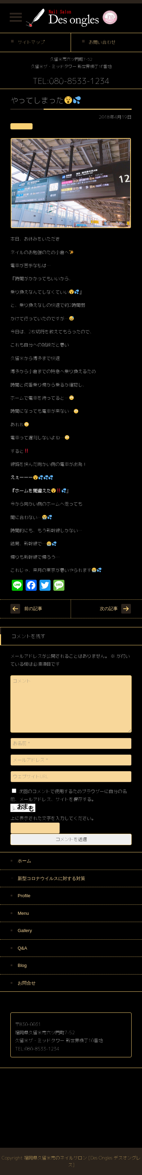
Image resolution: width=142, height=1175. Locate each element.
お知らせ (21, 126)
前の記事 (33, 608)
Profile (24, 895)
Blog (22, 965)
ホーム (24, 860)
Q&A (22, 948)
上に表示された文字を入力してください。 (53, 818)
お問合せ (27, 983)
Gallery (25, 930)
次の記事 (109, 608)
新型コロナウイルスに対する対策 (51, 878)
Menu (23, 913)
